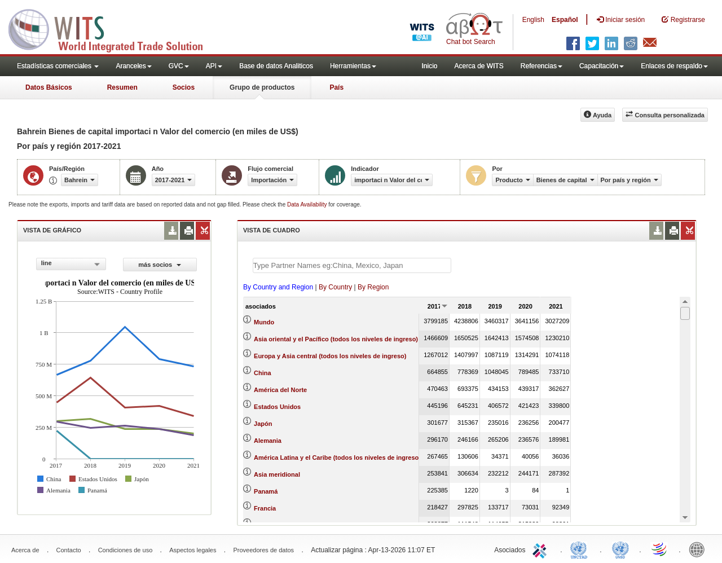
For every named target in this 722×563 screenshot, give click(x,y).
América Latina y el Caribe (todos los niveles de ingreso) (337, 457)
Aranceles (133, 66)
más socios (159, 264)
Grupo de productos (262, 87)
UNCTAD (581, 549)
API (214, 66)
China (262, 373)
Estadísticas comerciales (58, 66)
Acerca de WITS (478, 66)
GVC (179, 66)
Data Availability (307, 204)
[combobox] (71, 264)
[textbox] (352, 265)
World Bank (699, 549)
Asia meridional (277, 474)
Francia (265, 508)
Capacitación (601, 66)
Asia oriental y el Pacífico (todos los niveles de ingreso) (336, 339)
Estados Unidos (277, 406)
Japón (263, 423)
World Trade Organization (660, 549)
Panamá (266, 491)
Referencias (541, 66)
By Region (373, 287)
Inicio (429, 66)
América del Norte (280, 389)
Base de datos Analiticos (276, 66)
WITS (113, 28)
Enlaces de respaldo (674, 66)
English (533, 20)
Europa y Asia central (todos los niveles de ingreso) (330, 356)
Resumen (122, 87)
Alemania (267, 440)
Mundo (264, 322)
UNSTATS (620, 549)
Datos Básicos (48, 87)
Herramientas (353, 66)
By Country (335, 287)
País (336, 87)
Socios (184, 87)
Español (565, 20)
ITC (541, 549)
